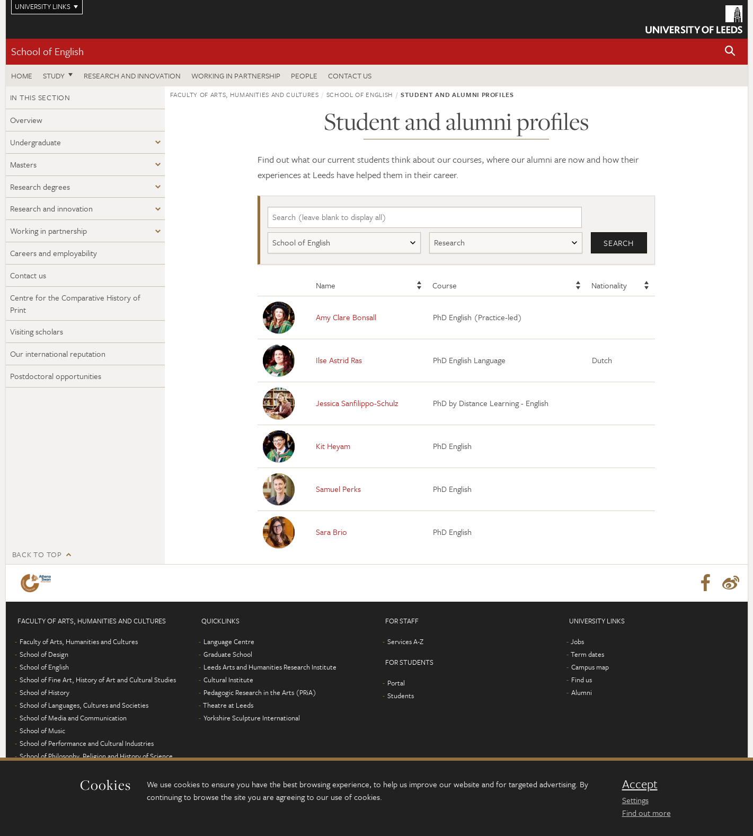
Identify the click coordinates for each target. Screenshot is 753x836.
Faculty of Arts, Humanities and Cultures (244, 94)
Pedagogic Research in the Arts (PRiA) (259, 692)
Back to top (37, 554)
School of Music (42, 730)
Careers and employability (53, 253)
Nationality (609, 285)
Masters (23, 164)
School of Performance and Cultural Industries (87, 743)
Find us (581, 679)
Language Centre (228, 641)
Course (444, 285)
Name (325, 285)
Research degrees (40, 186)
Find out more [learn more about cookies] (646, 813)
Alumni (581, 692)
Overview (26, 120)
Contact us (349, 75)
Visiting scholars (36, 331)
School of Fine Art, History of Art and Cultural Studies (98, 679)
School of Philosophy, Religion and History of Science (96, 756)
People (304, 75)
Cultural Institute (228, 679)
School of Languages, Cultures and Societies (84, 705)
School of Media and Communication (73, 717)
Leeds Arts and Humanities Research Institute (269, 667)
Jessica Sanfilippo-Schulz (357, 403)
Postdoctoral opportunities (55, 376)
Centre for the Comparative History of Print (75, 303)
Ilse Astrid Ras (339, 360)
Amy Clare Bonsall (346, 317)
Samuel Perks (338, 489)
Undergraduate (35, 142)
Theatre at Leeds (228, 705)
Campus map (590, 667)
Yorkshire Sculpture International (251, 717)
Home (21, 75)
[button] (730, 52)
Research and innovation (132, 75)
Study (54, 75)
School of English (47, 51)
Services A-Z (405, 641)
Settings (635, 800)
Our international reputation (57, 353)
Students (400, 695)
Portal (396, 682)
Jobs (577, 641)
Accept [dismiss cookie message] (640, 784)
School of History (44, 692)
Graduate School (227, 654)
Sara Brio (331, 532)
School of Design (44, 654)
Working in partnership (235, 75)
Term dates (587, 654)
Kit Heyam (333, 446)
